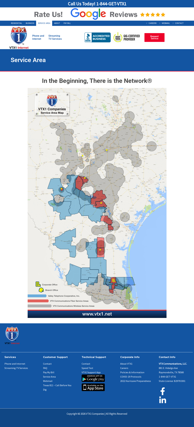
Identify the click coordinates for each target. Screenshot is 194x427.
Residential (16, 23)
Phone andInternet (38, 37)
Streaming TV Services (16, 368)
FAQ (45, 368)
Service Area (44, 23)
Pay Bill (67, 23)
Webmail (166, 23)
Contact (179, 23)
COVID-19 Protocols (130, 376)
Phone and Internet (14, 363)
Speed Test (87, 368)
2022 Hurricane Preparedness (135, 380)
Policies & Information (132, 372)
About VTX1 (126, 363)
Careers (152, 23)
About (57, 23)
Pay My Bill (48, 372)
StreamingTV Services (55, 37)
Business (30, 23)
